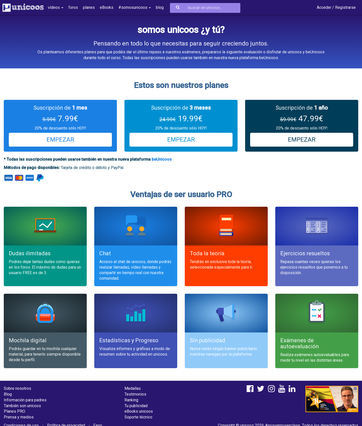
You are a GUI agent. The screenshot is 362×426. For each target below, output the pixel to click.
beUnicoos (162, 159)
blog (160, 7)
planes (89, 7)
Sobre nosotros (17, 388)
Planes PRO (14, 411)
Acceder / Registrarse (336, 7)
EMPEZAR (60, 139)
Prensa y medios (19, 417)
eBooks (106, 7)
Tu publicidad (136, 405)
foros (73, 7)
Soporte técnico (138, 417)
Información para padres (25, 400)
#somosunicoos (134, 7)
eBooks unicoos (138, 411)
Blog (8, 394)
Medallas (132, 388)
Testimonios (135, 394)
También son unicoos (22, 405)
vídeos (55, 7)
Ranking (131, 400)
